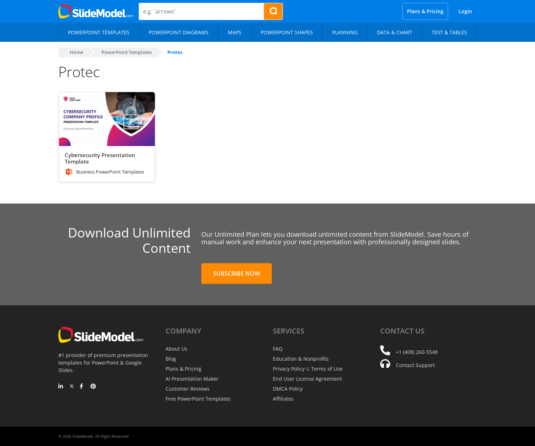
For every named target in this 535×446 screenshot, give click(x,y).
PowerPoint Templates (127, 52)
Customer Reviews (188, 388)
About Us (176, 348)
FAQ (278, 348)
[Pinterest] (93, 387)
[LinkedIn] (61, 387)
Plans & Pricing (425, 11)
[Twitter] (71, 387)
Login (465, 11)
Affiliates (283, 398)
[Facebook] (82, 387)
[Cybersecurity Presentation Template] (107, 119)
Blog (171, 358)
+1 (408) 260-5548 (417, 352)
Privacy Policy (289, 368)
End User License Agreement (307, 378)
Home (76, 52)
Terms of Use (327, 368)
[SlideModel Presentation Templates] (95, 11)
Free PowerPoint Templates (198, 398)
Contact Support (415, 365)
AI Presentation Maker (192, 378)
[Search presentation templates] (273, 11)
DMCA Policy (288, 388)
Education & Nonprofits (301, 358)
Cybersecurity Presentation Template (100, 158)
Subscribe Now (236, 273)
